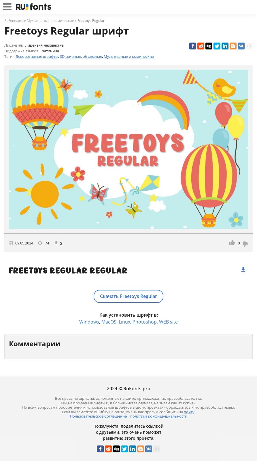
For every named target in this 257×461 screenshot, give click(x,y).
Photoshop (145, 322)
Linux (124, 322)
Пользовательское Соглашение (98, 416)
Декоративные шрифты (37, 56)
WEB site (168, 322)
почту (189, 411)
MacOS (108, 322)
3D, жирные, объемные (81, 56)
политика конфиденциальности (158, 416)
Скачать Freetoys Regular (128, 296)
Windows (89, 322)
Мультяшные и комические (129, 56)
